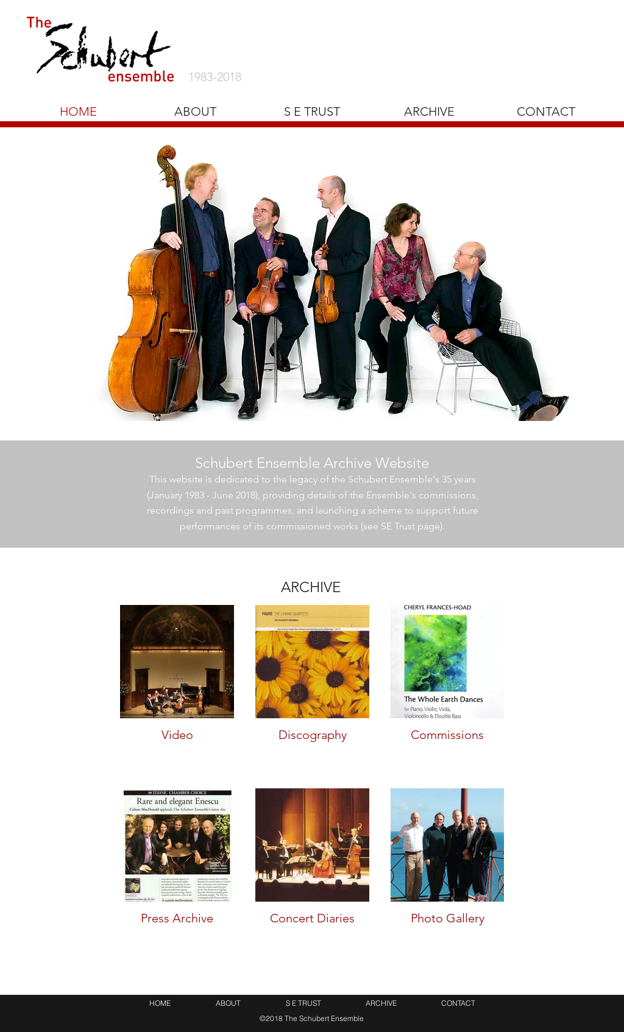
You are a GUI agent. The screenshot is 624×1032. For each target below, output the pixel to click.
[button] (429, 111)
